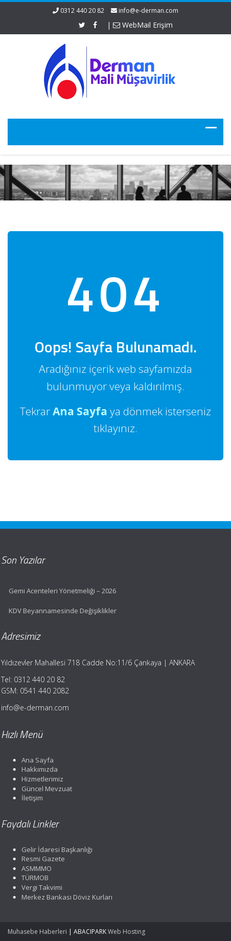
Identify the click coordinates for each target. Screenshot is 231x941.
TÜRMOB (31, 877)
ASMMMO (33, 868)
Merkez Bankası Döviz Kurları (63, 897)
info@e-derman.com (148, 10)
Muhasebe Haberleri (37, 931)
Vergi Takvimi (38, 887)
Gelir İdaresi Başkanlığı (53, 849)
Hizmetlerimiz (39, 778)
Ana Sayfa (34, 760)
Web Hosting (126, 931)
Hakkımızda (36, 769)
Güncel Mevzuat (43, 788)
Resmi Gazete (40, 858)
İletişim (29, 797)
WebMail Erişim (143, 25)
